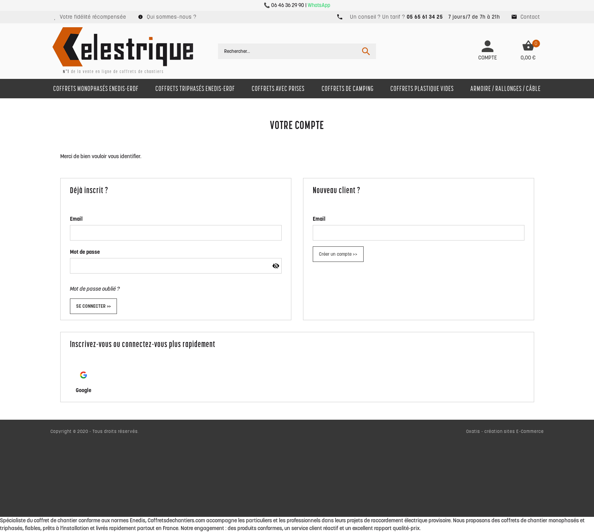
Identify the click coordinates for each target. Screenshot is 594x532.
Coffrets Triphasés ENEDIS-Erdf (195, 88)
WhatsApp (319, 5)
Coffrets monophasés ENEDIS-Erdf (96, 88)
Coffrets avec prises (278, 88)
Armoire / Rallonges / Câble (505, 88)
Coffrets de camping (348, 88)
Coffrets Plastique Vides (422, 88)
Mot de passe (85, 251)
